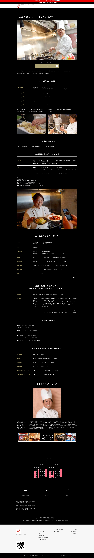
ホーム (45, 529)
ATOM (62, 531)
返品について (46, 533)
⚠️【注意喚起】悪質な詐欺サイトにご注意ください (47, 2)
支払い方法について (47, 535)
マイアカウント (75, 529)
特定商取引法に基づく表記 (49, 537)
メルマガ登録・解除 (63, 529)
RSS (60, 531)
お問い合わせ (74, 533)
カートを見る (74, 531)
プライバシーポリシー (48, 539)
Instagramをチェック (47, 66)
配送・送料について (47, 531)
